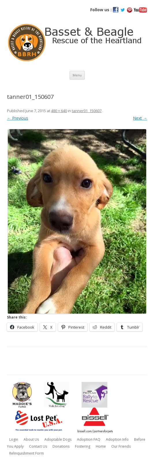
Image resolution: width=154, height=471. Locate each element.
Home (101, 446)
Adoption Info (117, 439)
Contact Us (38, 446)
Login (13, 439)
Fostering (82, 446)
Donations (61, 446)
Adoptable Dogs (58, 439)
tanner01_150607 (87, 110)
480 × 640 (59, 110)
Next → (140, 118)
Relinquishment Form (26, 453)
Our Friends (121, 446)
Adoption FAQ (88, 439)
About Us (31, 439)
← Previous (17, 118)
